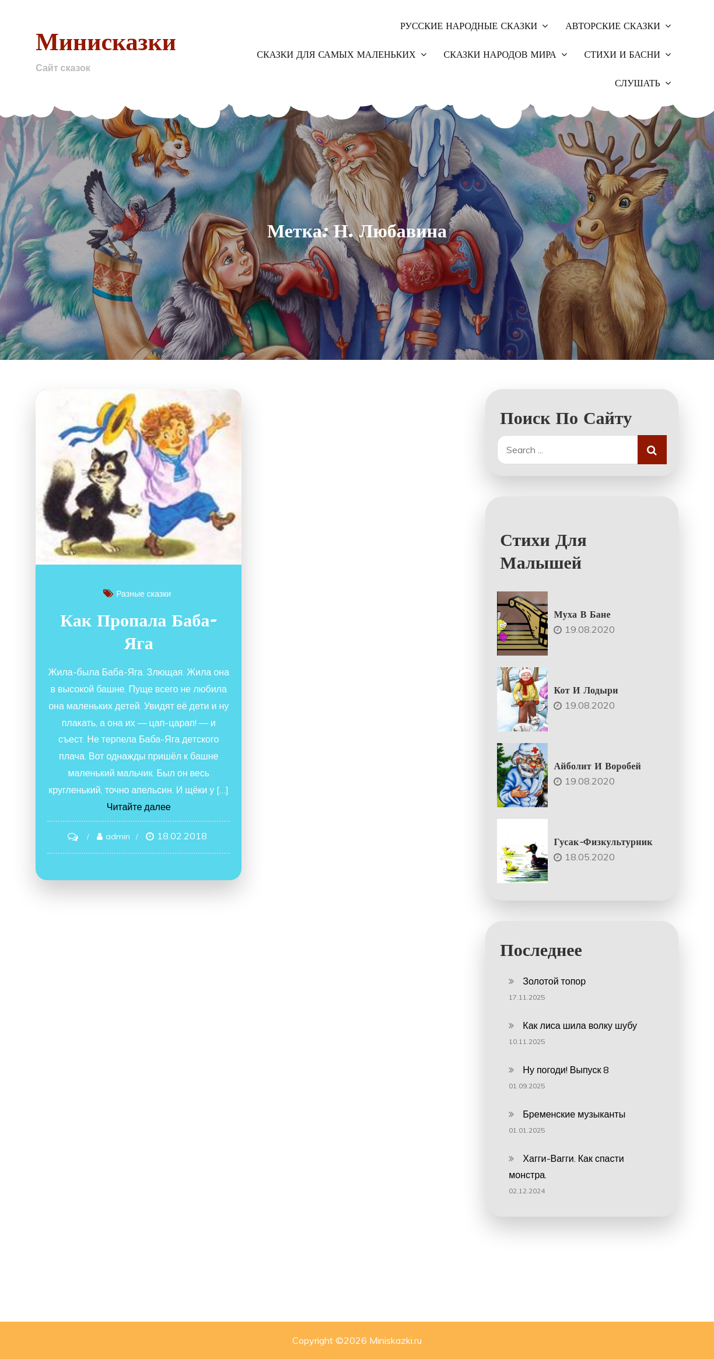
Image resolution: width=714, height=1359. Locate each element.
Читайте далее (139, 806)
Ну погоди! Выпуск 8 (566, 1070)
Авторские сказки (612, 26)
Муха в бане (582, 614)
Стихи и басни (622, 54)
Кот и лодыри (586, 690)
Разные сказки (143, 594)
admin (118, 836)
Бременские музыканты (574, 1114)
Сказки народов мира (500, 54)
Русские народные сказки (468, 26)
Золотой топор (554, 981)
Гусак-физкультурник (603, 841)
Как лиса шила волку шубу (580, 1025)
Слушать (637, 83)
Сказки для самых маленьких (336, 54)
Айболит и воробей (597, 766)
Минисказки (106, 41)
